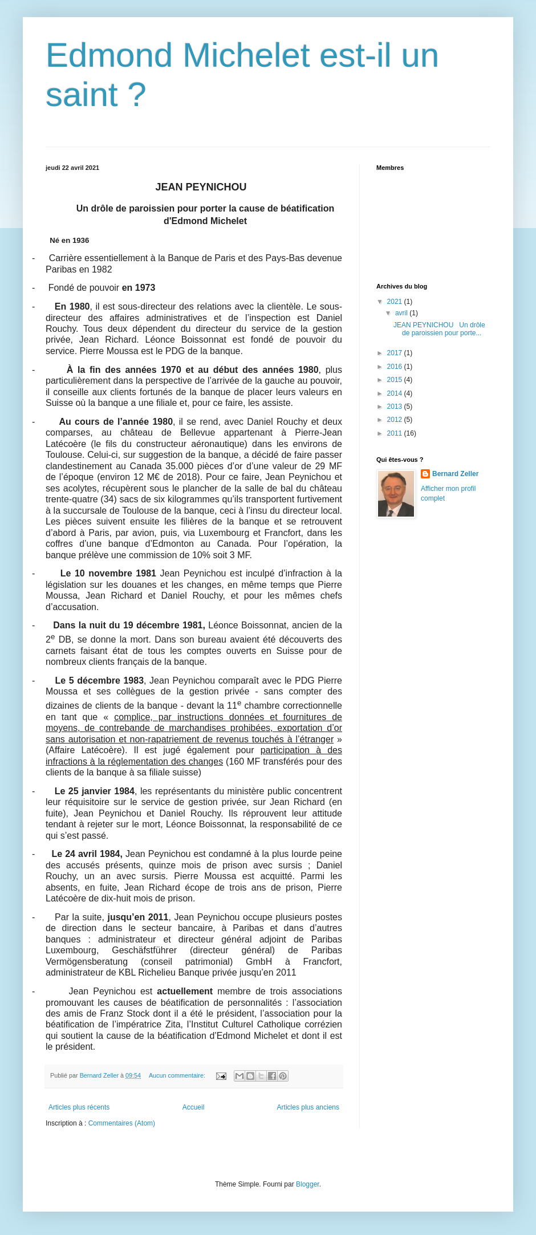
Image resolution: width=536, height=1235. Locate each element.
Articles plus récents (78, 1107)
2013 (395, 407)
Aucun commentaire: (178, 1075)
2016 (395, 367)
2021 (395, 302)
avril (402, 313)
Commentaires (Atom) (121, 1123)
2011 (395, 433)
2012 (395, 420)
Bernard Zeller (455, 474)
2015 (395, 380)
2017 (395, 353)
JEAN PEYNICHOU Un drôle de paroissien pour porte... (439, 329)
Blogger (307, 1184)
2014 (395, 393)
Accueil (193, 1107)
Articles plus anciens (308, 1107)
